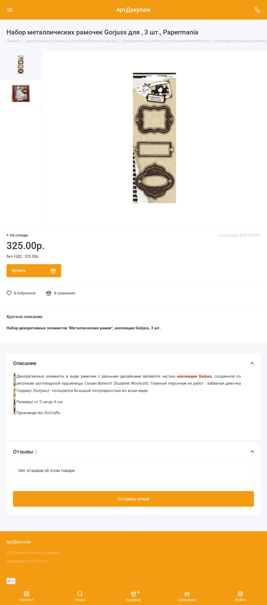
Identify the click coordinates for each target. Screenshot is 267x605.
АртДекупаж (133, 10)
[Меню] (10, 10)
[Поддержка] (257, 10)
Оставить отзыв (133, 499)
